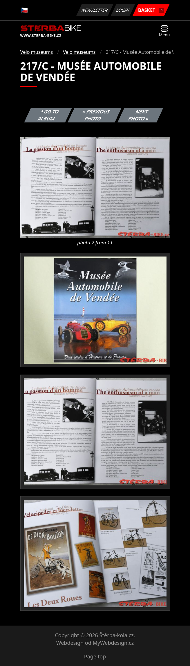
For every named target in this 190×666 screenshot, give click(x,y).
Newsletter (95, 10)
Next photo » (138, 115)
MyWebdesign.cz (113, 642)
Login (123, 10)
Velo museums (36, 52)
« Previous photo (96, 115)
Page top (95, 656)
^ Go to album (48, 115)
